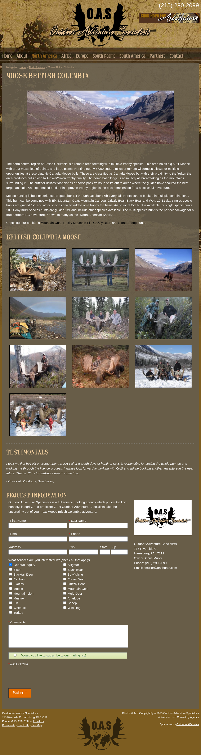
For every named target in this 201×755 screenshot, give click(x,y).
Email (13, 534)
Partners (157, 56)
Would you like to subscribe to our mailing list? (53, 655)
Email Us (38, 721)
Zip (113, 547)
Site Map (36, 725)
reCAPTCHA (18, 664)
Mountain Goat (51, 222)
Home (7, 56)
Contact (176, 56)
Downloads (8, 725)
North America (44, 56)
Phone (74, 534)
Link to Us (23, 725)
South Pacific (104, 56)
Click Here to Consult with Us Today (169, 16)
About (22, 56)
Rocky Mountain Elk (77, 222)
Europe (82, 56)
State (103, 547)
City (72, 547)
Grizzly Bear (101, 222)
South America (132, 56)
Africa (66, 56)
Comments (17, 622)
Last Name (77, 520)
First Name (17, 520)
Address (14, 547)
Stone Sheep (127, 222)
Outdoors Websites (188, 724)
